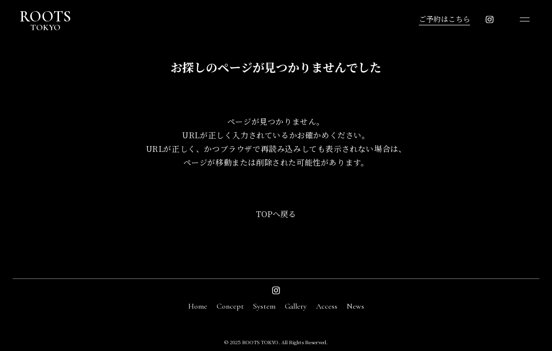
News (355, 306)
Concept (230, 306)
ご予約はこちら (444, 19)
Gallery (296, 306)
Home (197, 306)
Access (326, 306)
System (264, 306)
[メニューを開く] (525, 19)
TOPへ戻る (276, 214)
